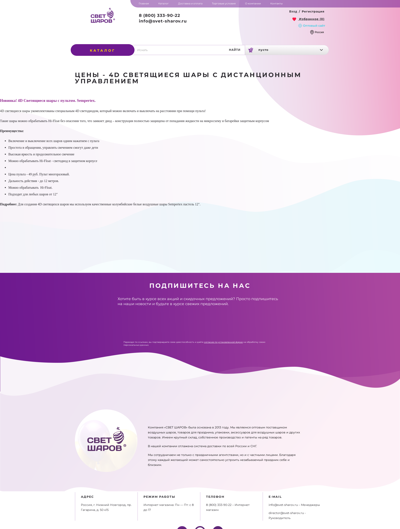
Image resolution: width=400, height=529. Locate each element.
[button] (293, 11)
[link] (308, 19)
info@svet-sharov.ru (163, 21)
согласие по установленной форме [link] (223, 342)
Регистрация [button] (313, 11)
